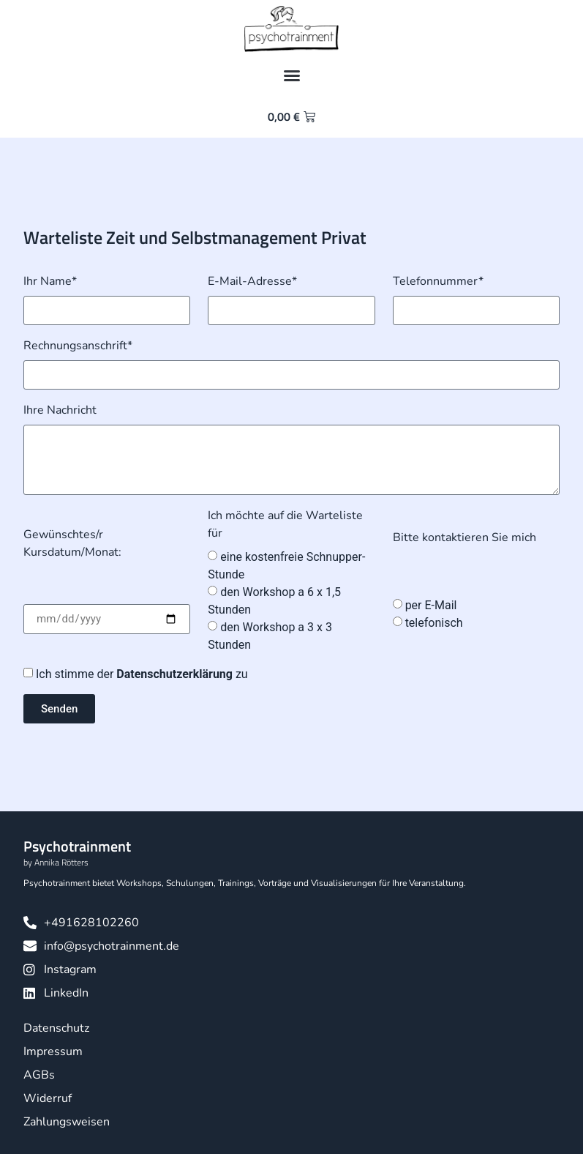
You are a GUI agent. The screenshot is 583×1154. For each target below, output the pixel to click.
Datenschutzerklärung (176, 674)
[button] (292, 75)
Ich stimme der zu (142, 674)
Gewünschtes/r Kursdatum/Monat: (72, 543)
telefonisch (434, 623)
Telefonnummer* (438, 281)
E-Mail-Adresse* (252, 281)
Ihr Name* (50, 281)
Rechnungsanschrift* (77, 346)
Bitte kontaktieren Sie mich (464, 537)
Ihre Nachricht (60, 410)
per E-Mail (431, 605)
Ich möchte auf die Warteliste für (285, 524)
